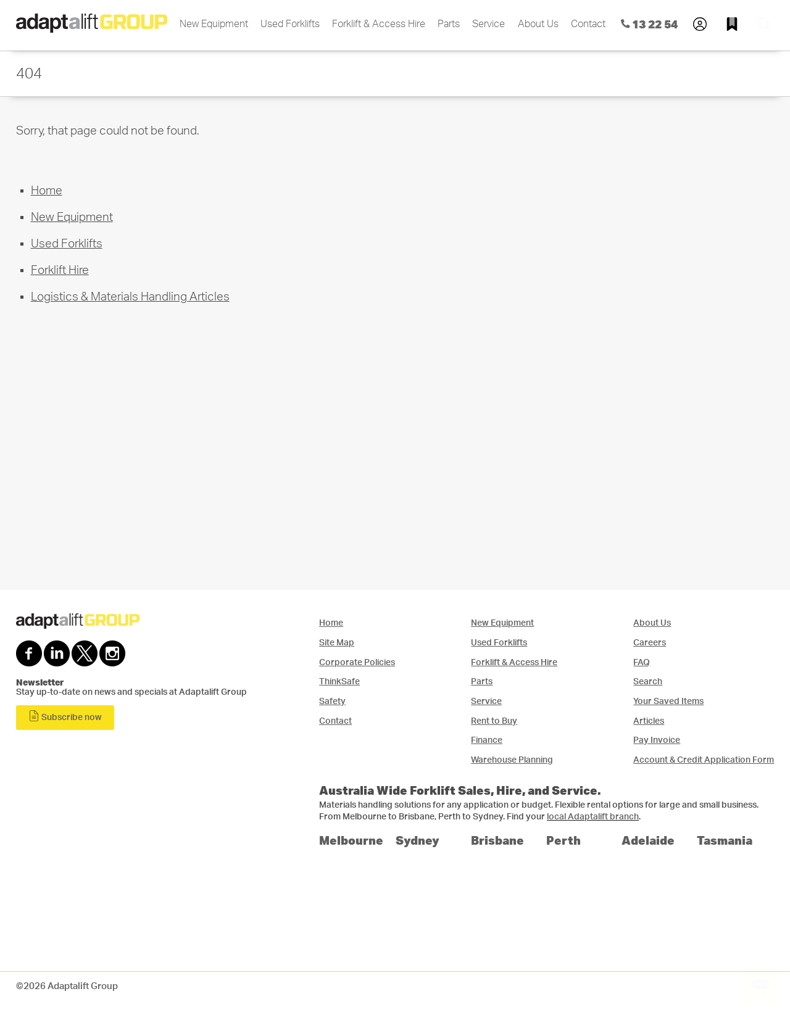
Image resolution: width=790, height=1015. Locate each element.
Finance (486, 740)
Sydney (417, 840)
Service (488, 24)
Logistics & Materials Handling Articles (130, 297)
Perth (563, 840)
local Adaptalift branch (593, 817)
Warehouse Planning (512, 759)
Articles (648, 721)
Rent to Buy (494, 721)
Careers (649, 642)
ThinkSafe (339, 681)
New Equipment (214, 24)
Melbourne (351, 840)
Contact (588, 24)
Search (647, 681)
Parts (449, 24)
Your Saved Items (668, 701)
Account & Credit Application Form (703, 759)
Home (46, 191)
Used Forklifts (290, 24)
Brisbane (497, 840)
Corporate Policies (357, 662)
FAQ (641, 662)
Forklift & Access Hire (378, 24)
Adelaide (648, 840)
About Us (538, 24)
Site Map (336, 642)
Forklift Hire (60, 270)
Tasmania (724, 840)
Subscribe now (65, 716)
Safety (332, 701)
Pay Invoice (656, 740)
